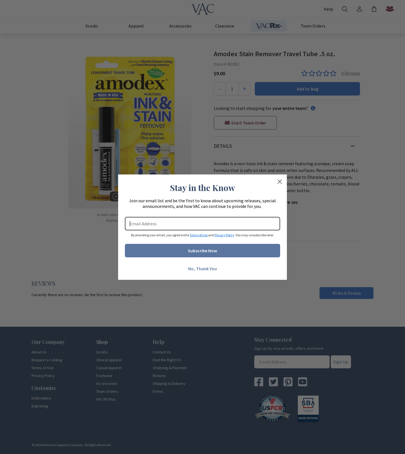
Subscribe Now (202, 250)
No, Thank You (202, 268)
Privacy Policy (224, 235)
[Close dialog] (280, 182)
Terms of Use (199, 235)
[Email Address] (202, 223)
